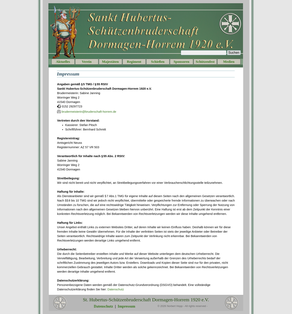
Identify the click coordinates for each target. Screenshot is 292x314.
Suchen (233, 52)
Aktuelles (63, 62)
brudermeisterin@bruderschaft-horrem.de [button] (89, 111)
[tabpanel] (146, 187)
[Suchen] (203, 52)
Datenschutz (116, 289)
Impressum (126, 306)
